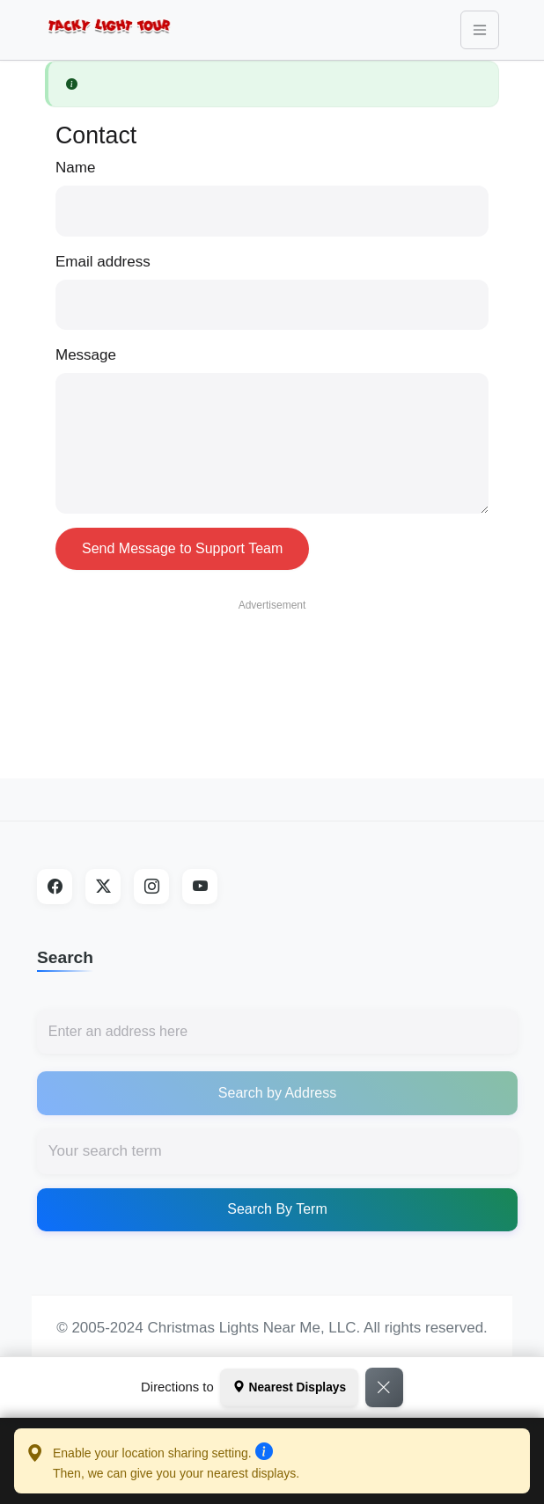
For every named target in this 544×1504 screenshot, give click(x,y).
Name (75, 167)
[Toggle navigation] (479, 30)
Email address (103, 261)
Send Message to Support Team (182, 548)
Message (85, 355)
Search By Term (277, 1208)
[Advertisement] (272, 664)
